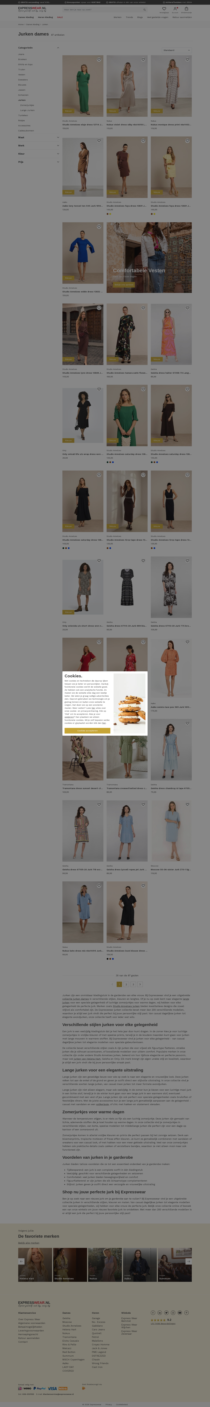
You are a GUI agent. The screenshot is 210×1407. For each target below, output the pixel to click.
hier (93, 708)
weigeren (69, 717)
